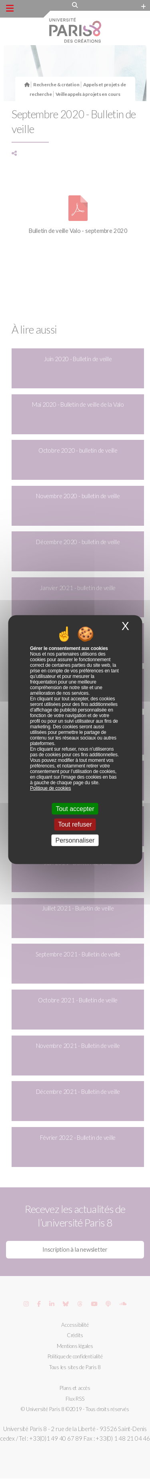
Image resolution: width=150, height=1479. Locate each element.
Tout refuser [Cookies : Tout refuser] (75, 824)
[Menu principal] (10, 8)
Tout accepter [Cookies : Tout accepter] (75, 808)
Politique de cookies (50, 788)
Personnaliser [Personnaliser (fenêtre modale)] (75, 840)
